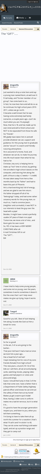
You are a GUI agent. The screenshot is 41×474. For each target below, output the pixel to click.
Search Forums (7, 23)
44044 (12, 279)
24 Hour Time (18, 461)
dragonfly (14, 85)
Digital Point (24, 469)
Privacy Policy (36, 468)
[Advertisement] (20, 57)
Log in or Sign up (33, 1)
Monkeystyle (6, 461)
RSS (37, 464)
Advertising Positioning (12, 469)
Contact (23, 464)
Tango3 (13, 311)
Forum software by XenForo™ (9, 471)
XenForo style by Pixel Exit (25, 471)
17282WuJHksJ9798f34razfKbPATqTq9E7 (16, 457)
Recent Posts (18, 23)
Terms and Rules (26, 468)
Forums (9, 18)
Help (30, 464)
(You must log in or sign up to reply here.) (26, 440)
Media (21, 18)
